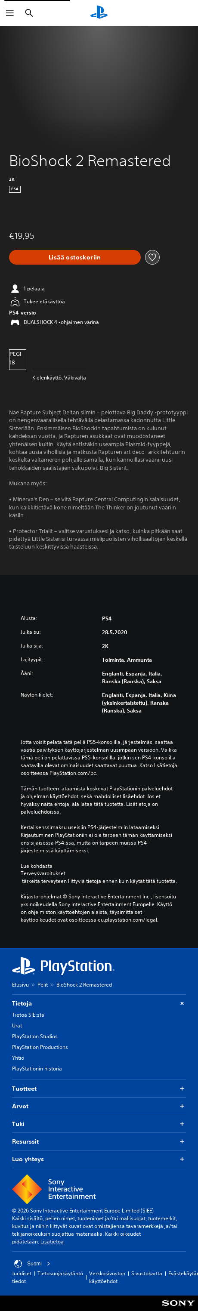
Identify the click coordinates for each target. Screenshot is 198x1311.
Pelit (42, 984)
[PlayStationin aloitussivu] (99, 13)
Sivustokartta (146, 1273)
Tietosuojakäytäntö (60, 1273)
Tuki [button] (99, 1124)
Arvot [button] (99, 1106)
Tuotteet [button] (99, 1089)
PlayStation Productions (40, 1047)
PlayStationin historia (37, 1068)
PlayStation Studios (35, 1036)
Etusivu (20, 984)
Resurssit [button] (99, 1142)
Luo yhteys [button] (99, 1159)
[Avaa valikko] (9, 13)
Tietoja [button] (99, 1003)
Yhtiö (18, 1057)
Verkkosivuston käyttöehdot (107, 1277)
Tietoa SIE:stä (28, 1014)
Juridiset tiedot (21, 1277)
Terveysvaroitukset (43, 873)
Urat (17, 1025)
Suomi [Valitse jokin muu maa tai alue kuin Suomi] (32, 1264)
